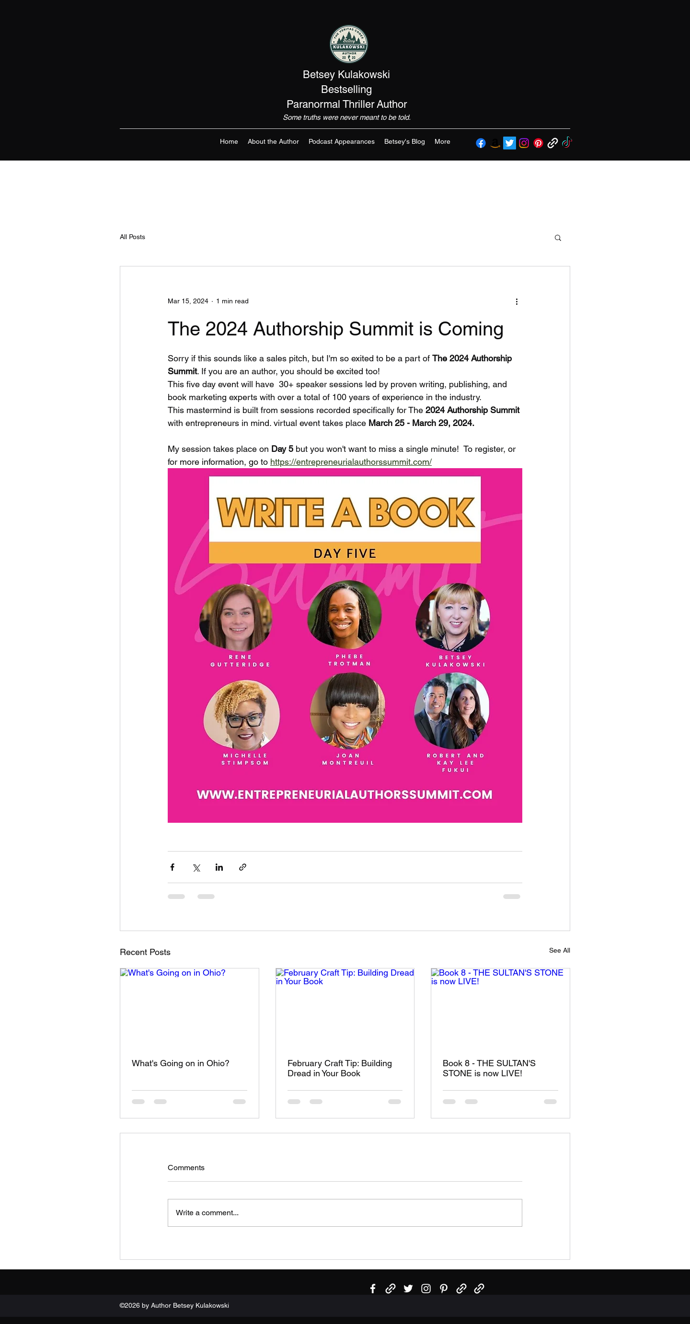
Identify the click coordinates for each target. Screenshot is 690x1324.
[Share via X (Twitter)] (195, 867)
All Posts (132, 237)
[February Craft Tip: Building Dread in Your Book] (345, 1007)
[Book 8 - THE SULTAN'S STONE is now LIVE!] (500, 1007)
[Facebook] (480, 143)
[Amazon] (495, 143)
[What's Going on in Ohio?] (189, 1007)
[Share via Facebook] (172, 867)
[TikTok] (567, 143)
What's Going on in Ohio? (181, 1063)
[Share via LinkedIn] (219, 867)
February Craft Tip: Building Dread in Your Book (340, 1068)
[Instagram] (524, 143)
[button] (558, 237)
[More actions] (516, 301)
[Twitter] (509, 143)
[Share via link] (242, 867)
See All (559, 950)
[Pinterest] (538, 143)
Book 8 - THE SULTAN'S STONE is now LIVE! (489, 1068)
